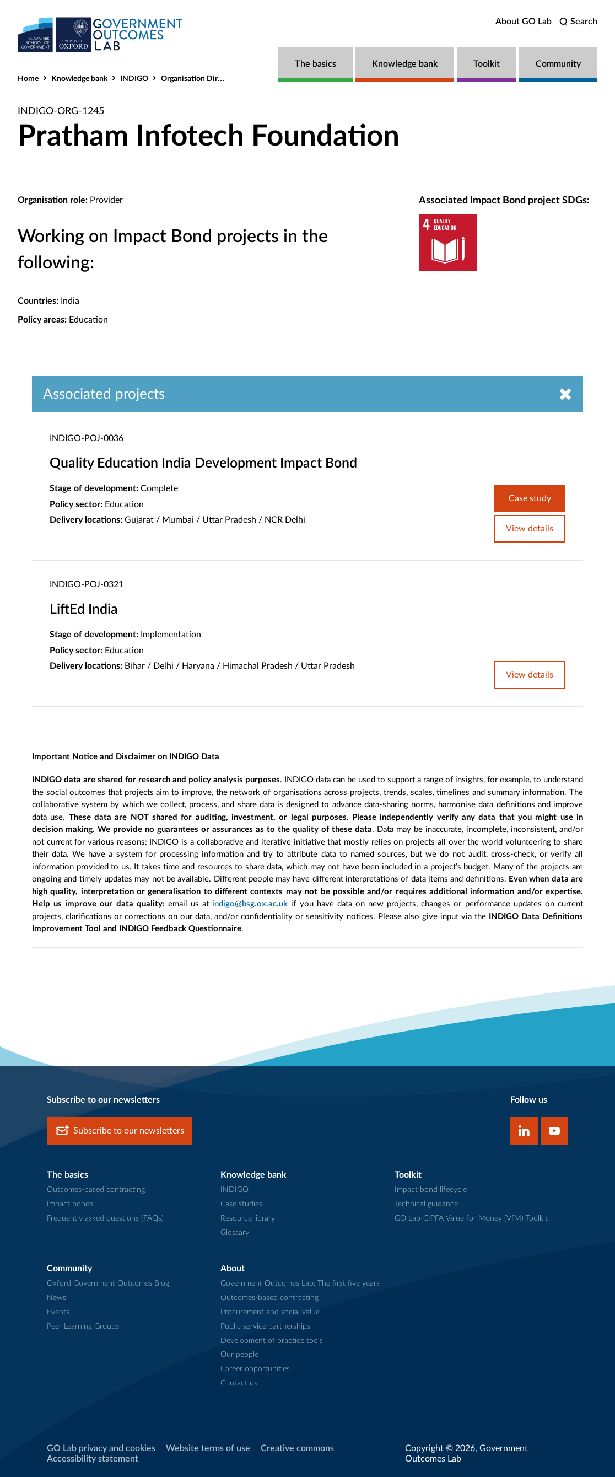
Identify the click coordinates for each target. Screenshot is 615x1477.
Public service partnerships (265, 1326)
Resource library (247, 1218)
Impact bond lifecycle (431, 1190)
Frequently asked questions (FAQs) (105, 1218)
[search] (578, 22)
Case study (530, 498)
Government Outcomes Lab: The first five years (300, 1283)
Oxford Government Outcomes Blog (108, 1283)
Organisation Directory (200, 79)
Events (58, 1312)
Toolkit (486, 64)
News (56, 1298)
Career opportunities (255, 1369)
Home (28, 79)
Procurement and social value (270, 1312)
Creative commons (297, 1448)
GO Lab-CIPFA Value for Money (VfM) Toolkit (471, 1218)
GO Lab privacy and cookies (101, 1448)
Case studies (241, 1204)
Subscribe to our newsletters (119, 1131)
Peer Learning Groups (83, 1326)
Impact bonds (70, 1204)
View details (529, 528)
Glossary (234, 1233)
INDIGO (134, 79)
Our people (239, 1354)
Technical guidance (426, 1204)
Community (558, 64)
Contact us (238, 1383)
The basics (315, 64)
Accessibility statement (92, 1458)
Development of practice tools (271, 1341)
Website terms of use (208, 1448)
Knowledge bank (405, 64)
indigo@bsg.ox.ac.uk (250, 904)
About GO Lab (523, 21)
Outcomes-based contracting (96, 1190)
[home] (100, 34)
